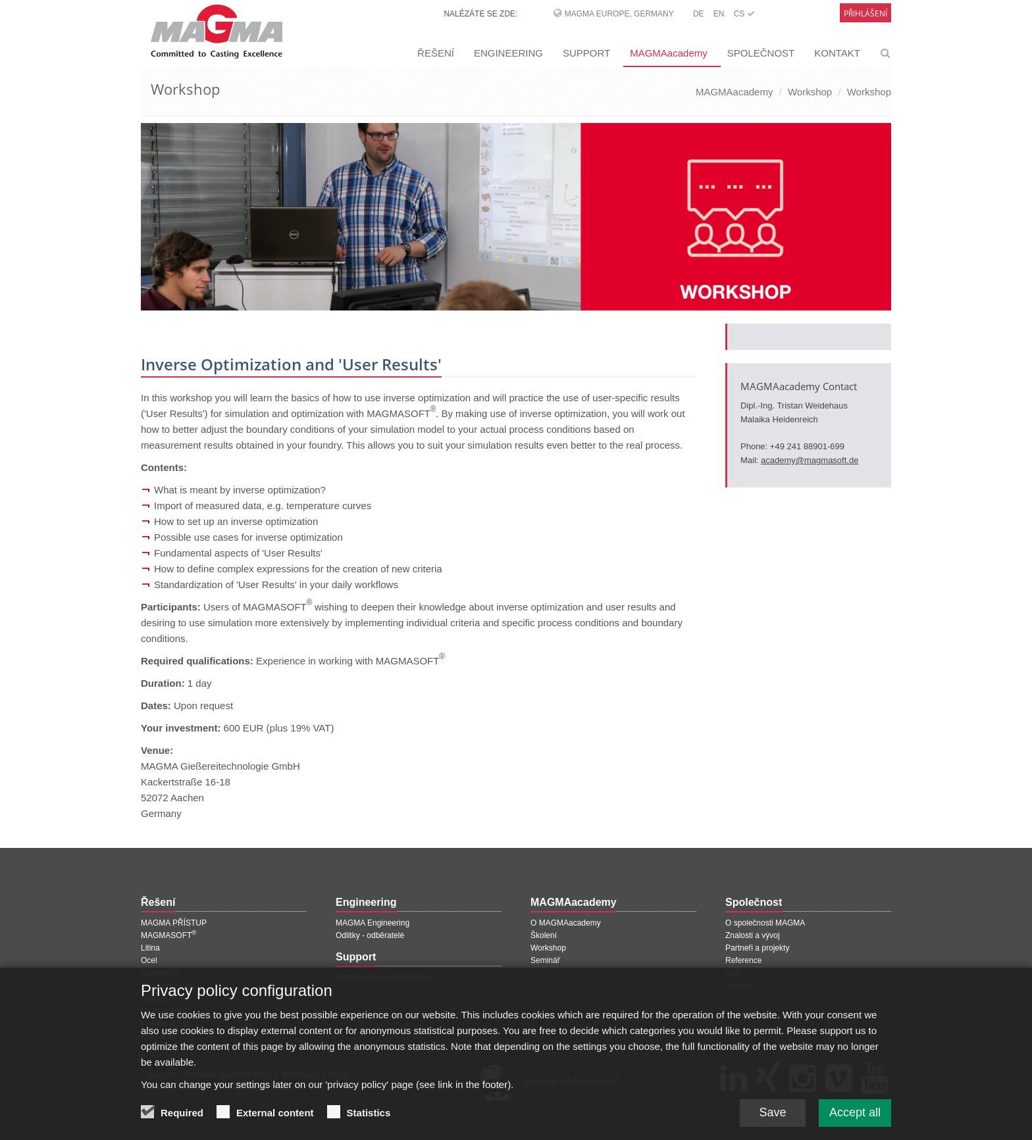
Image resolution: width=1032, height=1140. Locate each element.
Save (772, 1120)
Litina (150, 948)
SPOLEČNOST (761, 53)
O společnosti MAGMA (765, 923)
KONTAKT (837, 53)
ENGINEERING (508, 53)
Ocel (149, 960)
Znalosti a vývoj (752, 935)
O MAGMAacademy (565, 923)
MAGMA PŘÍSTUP (174, 923)
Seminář (545, 960)
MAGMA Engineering (372, 923)
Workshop (810, 91)
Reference (743, 960)
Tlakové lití (159, 973)
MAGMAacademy (669, 53)
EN (719, 13)
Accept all (855, 1120)
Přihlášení (865, 13)
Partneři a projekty (757, 948)
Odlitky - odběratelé (370, 935)
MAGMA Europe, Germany (619, 13)
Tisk (732, 973)
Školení (543, 935)
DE (698, 13)
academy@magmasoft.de (809, 460)
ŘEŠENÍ (435, 53)
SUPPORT (586, 53)
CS (744, 13)
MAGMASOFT (168, 935)
